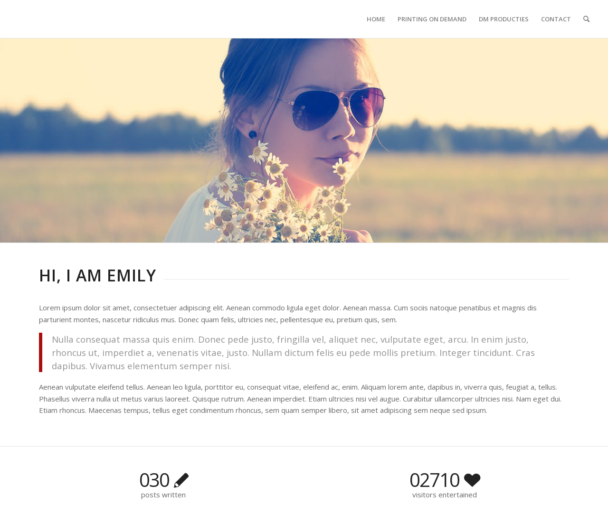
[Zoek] (586, 19)
